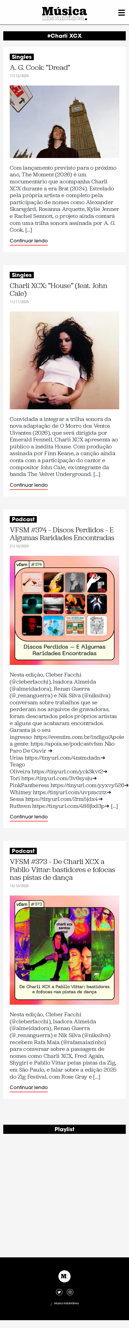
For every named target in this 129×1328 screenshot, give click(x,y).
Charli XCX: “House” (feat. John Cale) (58, 290)
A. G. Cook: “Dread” (40, 67)
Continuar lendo (29, 241)
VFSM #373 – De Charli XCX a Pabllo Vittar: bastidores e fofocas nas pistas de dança (62, 869)
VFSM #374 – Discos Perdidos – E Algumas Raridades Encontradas (62, 534)
